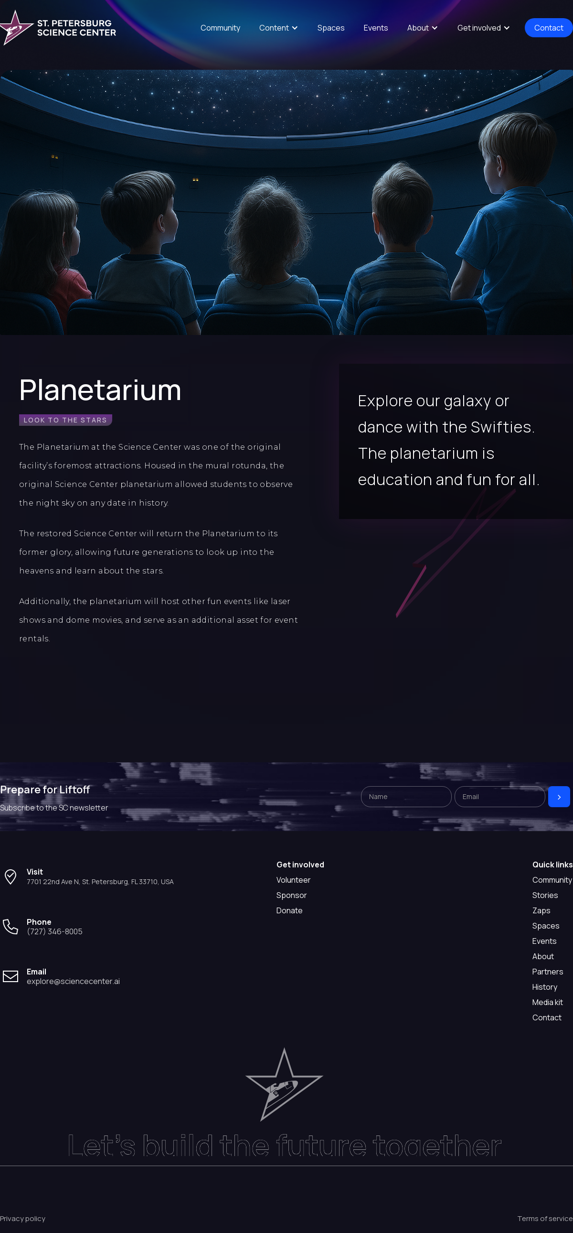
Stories (545, 895)
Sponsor (291, 895)
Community (220, 27)
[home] (60, 27)
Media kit (547, 1002)
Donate (289, 910)
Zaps (541, 910)
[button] (279, 27)
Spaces (331, 27)
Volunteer (293, 880)
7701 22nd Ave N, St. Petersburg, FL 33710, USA (100, 881)
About (543, 956)
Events (376, 27)
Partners (547, 971)
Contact (548, 27)
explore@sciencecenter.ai (73, 981)
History (544, 987)
